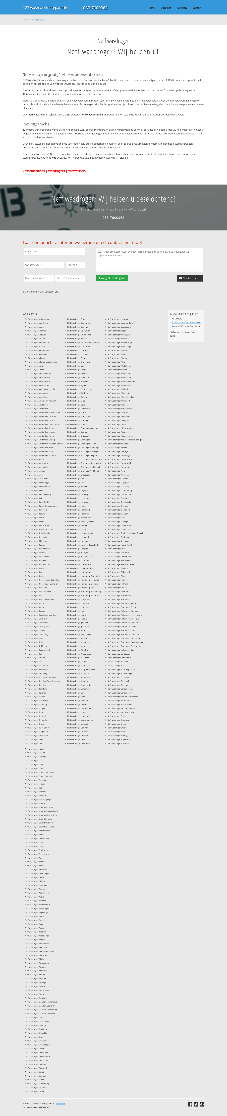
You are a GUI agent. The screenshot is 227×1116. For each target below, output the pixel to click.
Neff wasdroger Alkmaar (35, 358)
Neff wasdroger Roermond (119, 591)
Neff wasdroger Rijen (116, 576)
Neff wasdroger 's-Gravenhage (38, 319)
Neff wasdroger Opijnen (118, 513)
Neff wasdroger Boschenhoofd (38, 564)
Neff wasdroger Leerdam (77, 700)
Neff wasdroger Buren (34, 607)
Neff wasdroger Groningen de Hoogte (83, 447)
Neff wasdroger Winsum (35, 967)
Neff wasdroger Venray (35, 861)
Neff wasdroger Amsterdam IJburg (39, 428)
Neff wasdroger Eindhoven (78, 330)
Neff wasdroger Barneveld (36, 509)
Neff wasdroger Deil (33, 654)
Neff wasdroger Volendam (36, 885)
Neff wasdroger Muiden (118, 405)
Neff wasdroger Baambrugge (37, 482)
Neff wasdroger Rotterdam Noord (122, 626)
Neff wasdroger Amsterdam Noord (39, 436)
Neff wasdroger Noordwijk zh (120, 459)
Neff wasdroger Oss (116, 517)
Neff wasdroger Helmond (78, 537)
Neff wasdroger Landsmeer (78, 689)
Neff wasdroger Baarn (34, 490)
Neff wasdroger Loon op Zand (120, 323)
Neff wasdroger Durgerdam (36, 731)
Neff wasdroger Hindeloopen (79, 564)
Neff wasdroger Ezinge (76, 369)
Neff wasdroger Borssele (35, 560)
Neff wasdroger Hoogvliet (78, 607)
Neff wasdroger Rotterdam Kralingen (123, 618)
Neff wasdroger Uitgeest (35, 791)
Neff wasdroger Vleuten (35, 877)
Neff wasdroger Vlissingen (36, 881)
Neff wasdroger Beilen (34, 521)
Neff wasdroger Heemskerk (78, 509)
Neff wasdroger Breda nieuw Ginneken (41, 584)
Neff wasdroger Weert (34, 924)
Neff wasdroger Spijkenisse (119, 739)
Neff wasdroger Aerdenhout (37, 342)
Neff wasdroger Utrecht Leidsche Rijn (41, 815)
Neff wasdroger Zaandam (36, 998)
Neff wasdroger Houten (77, 615)
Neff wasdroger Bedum (35, 513)
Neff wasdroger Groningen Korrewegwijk (84, 459)
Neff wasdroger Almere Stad (37, 385)
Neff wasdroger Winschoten (37, 963)
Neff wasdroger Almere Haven (38, 377)
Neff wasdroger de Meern (36, 646)
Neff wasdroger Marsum (118, 358)
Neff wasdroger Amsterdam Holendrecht (42, 424)
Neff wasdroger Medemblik (119, 366)
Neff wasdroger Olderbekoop (120, 490)
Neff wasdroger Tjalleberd (36, 780)
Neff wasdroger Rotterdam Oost (121, 630)
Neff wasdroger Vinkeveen (36, 869)
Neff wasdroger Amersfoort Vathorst (40, 401)
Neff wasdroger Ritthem (118, 584)
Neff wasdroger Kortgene (78, 673)
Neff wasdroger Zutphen (35, 1076)
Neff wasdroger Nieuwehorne (120, 436)
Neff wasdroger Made (117, 354)
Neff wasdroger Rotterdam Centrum (123, 607)
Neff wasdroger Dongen (35, 708)
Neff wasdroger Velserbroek (37, 854)
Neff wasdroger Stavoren (118, 743)
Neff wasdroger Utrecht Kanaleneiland (41, 811)
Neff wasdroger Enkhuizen (78, 346)
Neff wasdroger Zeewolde (36, 1033)
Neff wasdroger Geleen (77, 397)
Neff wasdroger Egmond (77, 327)
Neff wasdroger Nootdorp (118, 467)
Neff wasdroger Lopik (117, 330)
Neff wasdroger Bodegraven (37, 556)
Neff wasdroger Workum (35, 986)
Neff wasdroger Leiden (77, 712)
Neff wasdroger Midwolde (119, 385)
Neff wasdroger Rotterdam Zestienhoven (125, 646)
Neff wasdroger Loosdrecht (119, 327)
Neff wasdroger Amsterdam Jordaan (40, 432)
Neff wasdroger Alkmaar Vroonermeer (41, 362)
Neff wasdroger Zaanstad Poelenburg (41, 1009)
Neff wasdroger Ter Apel (35, 752)
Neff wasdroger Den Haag (36, 673)
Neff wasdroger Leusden (77, 731)
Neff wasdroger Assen (34, 475)
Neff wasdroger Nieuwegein (119, 432)
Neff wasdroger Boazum (35, 552)
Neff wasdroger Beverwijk (36, 537)
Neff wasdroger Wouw (34, 994)
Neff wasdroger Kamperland (79, 642)
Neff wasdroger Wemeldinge (37, 935)
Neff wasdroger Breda (34, 576)
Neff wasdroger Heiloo (76, 529)
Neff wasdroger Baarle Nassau (38, 486)
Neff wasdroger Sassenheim (119, 657)
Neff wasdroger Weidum (35, 931)
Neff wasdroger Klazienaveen (79, 654)
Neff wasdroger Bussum (35, 611)
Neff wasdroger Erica (76, 358)
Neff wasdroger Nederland (119, 416)
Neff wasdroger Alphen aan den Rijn (40, 389)
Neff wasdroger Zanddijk (35, 1025)
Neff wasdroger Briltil (34, 595)
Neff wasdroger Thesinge (35, 756)
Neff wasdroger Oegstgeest (119, 482)
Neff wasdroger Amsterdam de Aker (40, 420)
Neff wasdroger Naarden (118, 412)
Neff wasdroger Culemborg (36, 634)
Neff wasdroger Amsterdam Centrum (40, 416)
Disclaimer (60, 1103)
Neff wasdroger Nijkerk (117, 447)
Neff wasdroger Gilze (76, 401)
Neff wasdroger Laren (76, 693)
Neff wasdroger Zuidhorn (36, 1064)
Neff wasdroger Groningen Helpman (82, 455)
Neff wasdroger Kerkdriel (77, 650)
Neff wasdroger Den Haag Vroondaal (40, 677)
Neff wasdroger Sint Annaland (120, 704)
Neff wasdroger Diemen (35, 696)
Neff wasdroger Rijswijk (117, 580)
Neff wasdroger (37, 19)
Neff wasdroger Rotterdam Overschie (123, 634)
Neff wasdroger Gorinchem (78, 416)
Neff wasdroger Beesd (34, 517)
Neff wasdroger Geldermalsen (80, 389)
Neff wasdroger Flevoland (78, 373)
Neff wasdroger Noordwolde (120, 463)
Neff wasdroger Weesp (34, 928)
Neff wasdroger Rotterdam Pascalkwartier (125, 642)
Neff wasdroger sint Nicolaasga (121, 712)
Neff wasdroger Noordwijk (119, 455)
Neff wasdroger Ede (33, 743)
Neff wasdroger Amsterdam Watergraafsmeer (44, 443)
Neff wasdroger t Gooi (34, 749)
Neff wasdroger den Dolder (36, 669)
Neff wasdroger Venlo (34, 858)
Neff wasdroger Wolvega (35, 982)
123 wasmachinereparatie (45, 7)
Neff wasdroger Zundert (35, 1072)
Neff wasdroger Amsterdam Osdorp (40, 439)
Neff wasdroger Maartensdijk (120, 342)
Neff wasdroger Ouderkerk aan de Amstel (125, 533)
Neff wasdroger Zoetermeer (36, 1052)
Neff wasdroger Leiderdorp (78, 716)
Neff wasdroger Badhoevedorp (38, 494)
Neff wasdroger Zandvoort (36, 1029)
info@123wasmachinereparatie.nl (186, 322)
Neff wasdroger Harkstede (78, 502)
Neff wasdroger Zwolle (34, 1091)
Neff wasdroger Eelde (76, 319)
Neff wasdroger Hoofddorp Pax (80, 587)
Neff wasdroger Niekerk (117, 424)
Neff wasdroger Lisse (76, 739)
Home (25, 19)
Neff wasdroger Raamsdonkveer (121, 564)
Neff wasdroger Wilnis (34, 959)
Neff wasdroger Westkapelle (37, 943)
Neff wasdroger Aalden (35, 327)
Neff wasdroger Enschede (78, 350)
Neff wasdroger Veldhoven (36, 850)
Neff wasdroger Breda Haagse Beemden (42, 580)
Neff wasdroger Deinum (35, 657)
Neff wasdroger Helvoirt (77, 541)
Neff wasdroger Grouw (77, 482)
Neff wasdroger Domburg (36, 704)
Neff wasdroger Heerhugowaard (81, 521)
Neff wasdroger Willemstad (36, 955)
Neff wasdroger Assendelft (36, 478)
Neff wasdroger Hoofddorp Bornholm (83, 576)
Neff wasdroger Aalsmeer (35, 330)
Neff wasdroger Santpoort (119, 654)
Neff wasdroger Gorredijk (78, 420)
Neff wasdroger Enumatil (77, 354)
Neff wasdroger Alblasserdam (37, 350)
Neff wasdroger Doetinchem (37, 700)
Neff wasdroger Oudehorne (119, 529)
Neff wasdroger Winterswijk (37, 970)
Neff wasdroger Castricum (36, 618)
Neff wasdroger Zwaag (34, 1079)
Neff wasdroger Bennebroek (37, 525)
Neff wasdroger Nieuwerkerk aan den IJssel (126, 439)
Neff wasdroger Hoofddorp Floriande (83, 580)
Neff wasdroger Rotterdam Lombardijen (125, 622)
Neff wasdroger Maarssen (118, 338)
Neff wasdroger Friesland (78, 381)
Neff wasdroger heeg (76, 506)
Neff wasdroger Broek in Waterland (40, 599)
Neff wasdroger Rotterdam (119, 599)
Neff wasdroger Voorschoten (37, 893)
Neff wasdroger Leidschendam (80, 720)
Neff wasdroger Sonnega (118, 735)
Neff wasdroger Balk (33, 498)
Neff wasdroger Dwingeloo (36, 735)
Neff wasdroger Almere (35, 369)
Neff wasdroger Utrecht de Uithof (39, 807)
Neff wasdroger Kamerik (77, 638)
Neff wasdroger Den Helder (36, 685)
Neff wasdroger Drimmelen (36, 720)
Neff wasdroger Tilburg (35, 768)
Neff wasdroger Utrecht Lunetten (39, 819)
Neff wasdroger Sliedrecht (118, 720)
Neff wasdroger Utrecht (35, 803)
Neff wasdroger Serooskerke (119, 700)
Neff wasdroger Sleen (117, 716)
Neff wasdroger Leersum (77, 704)
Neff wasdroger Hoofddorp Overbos (82, 584)
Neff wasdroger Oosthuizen (119, 498)
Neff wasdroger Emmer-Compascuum (83, 342)
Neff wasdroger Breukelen (36, 587)
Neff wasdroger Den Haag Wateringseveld (42, 681)
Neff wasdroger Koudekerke (79, 677)
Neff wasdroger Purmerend (119, 560)
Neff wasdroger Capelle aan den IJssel (41, 615)
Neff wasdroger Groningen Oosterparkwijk (85, 463)
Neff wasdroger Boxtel (34, 572)
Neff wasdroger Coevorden (36, 622)
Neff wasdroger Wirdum (35, 974)
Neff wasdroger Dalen (34, 638)
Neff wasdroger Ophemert (119, 509)
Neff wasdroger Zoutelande (36, 1060)
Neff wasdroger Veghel (34, 846)
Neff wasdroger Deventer (35, 693)
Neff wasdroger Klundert (77, 661)
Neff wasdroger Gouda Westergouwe (83, 428)
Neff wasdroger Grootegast (78, 475)
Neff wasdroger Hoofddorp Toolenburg (84, 591)
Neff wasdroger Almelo (35, 366)
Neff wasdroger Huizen (77, 618)
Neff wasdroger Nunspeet (118, 475)
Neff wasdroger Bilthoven (36, 541)
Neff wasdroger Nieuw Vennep (121, 428)
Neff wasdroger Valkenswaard (38, 830)
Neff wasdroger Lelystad (77, 724)
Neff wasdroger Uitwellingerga (38, 799)
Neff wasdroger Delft (34, 661)
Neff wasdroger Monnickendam (121, 397)
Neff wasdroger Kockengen (78, 665)
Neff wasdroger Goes (76, 405)
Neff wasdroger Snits (116, 731)
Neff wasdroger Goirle (76, 412)
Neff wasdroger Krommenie (79, 685)
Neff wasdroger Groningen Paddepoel (83, 467)
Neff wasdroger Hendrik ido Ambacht (83, 545)
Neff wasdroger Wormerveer (37, 990)
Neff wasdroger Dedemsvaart (37, 650)
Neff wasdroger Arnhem (35, 471)
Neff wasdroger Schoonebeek (120, 689)
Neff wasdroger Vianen (35, 865)
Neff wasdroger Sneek (117, 727)
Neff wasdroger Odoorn (118, 478)
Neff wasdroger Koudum (77, 681)
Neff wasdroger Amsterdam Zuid (39, 451)
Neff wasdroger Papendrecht (120, 545)
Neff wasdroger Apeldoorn (36, 463)
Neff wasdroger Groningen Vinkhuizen (83, 471)
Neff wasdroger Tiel (33, 760)
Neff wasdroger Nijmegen (118, 451)
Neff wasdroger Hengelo (77, 548)
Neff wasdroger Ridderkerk (119, 572)
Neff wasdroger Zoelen (34, 1048)
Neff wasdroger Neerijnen (118, 420)
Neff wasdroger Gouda (77, 424)
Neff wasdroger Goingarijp (78, 408)
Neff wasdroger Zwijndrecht (37, 1087)
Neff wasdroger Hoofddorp (78, 572)
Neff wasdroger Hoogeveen (79, 599)
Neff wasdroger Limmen (77, 735)
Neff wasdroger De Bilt (34, 642)
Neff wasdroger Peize (116, 548)
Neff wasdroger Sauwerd (118, 661)
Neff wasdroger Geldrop (77, 393)
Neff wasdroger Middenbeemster (122, 381)
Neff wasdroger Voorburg (36, 889)
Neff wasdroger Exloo (76, 366)
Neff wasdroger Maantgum (119, 334)
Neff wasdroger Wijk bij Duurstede (39, 951)
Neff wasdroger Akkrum (35, 346)
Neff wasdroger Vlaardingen (37, 873)
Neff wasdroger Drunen (35, 724)
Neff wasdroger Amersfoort (36, 397)
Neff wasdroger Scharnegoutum (121, 669)
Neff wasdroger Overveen (118, 541)
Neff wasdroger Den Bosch (36, 665)
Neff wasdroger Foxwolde (78, 377)
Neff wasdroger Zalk (33, 1017)
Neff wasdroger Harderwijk (78, 498)
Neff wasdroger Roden (117, 587)
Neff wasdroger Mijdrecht (118, 389)
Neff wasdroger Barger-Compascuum (41, 506)
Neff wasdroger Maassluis (118, 350)
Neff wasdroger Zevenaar (35, 1040)
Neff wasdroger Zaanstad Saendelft (40, 1013)
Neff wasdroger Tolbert (35, 784)
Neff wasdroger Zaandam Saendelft (40, 1006)
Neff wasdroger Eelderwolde (79, 323)
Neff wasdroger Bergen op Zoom (39, 529)
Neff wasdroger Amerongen (37, 393)
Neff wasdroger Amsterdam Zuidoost (41, 455)
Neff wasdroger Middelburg (119, 373)
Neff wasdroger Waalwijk (35, 900)
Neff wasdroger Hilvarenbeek (79, 556)
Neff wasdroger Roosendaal (119, 595)
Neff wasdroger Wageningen (37, 912)
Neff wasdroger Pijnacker (118, 552)
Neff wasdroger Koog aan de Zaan (81, 669)
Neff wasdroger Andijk (34, 459)
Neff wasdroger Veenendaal (37, 838)
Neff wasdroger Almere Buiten (38, 373)
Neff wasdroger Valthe (34, 834)
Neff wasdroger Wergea (35, 939)
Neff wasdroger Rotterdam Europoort (123, 611)
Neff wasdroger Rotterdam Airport (122, 603)
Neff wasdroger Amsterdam (36, 408)
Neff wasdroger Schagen (118, 665)
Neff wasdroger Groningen (78, 439)
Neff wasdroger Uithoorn (35, 795)
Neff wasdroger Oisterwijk (119, 486)
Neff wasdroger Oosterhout (119, 494)
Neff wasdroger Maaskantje (119, 346)
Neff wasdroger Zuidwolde (36, 1068)
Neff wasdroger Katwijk (77, 646)
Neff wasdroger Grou (76, 478)
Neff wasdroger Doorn (34, 712)
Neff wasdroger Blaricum (35, 545)
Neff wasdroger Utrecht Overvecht (39, 822)
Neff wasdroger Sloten (117, 724)
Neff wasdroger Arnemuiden (37, 467)
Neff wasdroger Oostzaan (118, 506)
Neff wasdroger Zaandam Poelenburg (41, 1002)
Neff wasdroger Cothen (35, 630)
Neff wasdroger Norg (116, 471)
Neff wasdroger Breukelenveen (38, 591)
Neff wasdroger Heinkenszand (80, 533)
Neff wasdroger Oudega (118, 521)
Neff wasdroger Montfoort (119, 401)
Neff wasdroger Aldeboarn (36, 354)
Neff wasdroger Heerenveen (79, 517)
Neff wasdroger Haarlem (77, 486)
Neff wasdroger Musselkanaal (120, 408)
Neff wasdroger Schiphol (118, 685)
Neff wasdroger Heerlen (77, 525)
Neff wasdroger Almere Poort (37, 381)
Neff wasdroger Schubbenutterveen (123, 696)
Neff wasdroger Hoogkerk (78, 603)
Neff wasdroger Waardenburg (37, 904)
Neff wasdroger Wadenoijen (37, 908)
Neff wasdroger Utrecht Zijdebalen (39, 826)
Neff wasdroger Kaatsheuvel (79, 634)
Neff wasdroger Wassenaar (36, 920)
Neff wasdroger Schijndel (118, 681)
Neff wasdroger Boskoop (35, 568)
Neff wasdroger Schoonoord (120, 693)
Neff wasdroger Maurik (117, 362)
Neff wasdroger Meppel (117, 369)
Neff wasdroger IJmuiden (77, 622)
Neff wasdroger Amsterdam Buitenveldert (42, 412)
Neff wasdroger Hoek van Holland (81, 568)
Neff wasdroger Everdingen (78, 362)
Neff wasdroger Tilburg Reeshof (38, 776)
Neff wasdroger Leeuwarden (79, 708)
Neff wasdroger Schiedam (118, 677)
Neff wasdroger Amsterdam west (39, 447)
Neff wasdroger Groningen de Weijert (83, 451)
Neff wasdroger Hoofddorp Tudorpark (83, 595)
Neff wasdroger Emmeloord (79, 334)
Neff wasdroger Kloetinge (78, 657)
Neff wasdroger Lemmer (77, 727)
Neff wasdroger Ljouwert (118, 319)
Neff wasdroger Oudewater (119, 537)
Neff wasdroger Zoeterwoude (37, 1056)
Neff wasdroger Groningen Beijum (81, 443)
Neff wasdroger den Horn (36, 689)
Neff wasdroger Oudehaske (119, 525)
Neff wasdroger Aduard (35, 338)
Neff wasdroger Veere (34, 842)
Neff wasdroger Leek (76, 696)
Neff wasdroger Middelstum (119, 377)
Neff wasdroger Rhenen (118, 568)
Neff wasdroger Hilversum (78, 560)
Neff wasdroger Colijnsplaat (37, 626)
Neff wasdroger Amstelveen (37, 405)
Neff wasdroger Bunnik (35, 603)
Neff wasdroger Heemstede (78, 513)
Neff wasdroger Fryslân (77, 385)
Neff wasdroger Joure (76, 630)
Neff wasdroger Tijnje (34, 764)
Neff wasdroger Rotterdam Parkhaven (124, 638)
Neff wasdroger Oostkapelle (119, 502)
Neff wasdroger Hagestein (78, 490)
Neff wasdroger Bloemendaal (37, 548)
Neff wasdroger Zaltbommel (37, 1021)
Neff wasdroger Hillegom (77, 552)
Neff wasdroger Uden (34, 788)
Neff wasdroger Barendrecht (37, 502)
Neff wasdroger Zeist (34, 1037)
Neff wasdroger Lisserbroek (79, 743)
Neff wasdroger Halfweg (77, 494)
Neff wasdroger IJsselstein (78, 626)
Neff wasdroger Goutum (77, 432)
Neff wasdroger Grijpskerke (78, 436)
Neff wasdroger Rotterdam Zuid (121, 650)
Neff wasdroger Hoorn (76, 611)
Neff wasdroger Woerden (35, 978)
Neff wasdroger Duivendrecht (37, 727)
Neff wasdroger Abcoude (35, 334)
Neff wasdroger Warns (34, 916)
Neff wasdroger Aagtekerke (36, 323)
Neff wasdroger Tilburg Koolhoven (40, 772)
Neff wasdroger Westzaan (36, 947)
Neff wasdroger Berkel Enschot (38, 533)
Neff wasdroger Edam (34, 739)
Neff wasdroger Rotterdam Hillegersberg (125, 615)
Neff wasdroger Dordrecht (36, 716)
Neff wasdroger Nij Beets (118, 443)
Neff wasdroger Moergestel (119, 393)
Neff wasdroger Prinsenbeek (120, 556)
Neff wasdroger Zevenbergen (37, 1044)
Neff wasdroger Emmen (77, 338)
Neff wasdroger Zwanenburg (37, 1083)
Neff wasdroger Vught (34, 897)
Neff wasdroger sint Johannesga (121, 708)
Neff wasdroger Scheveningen (120, 673)
